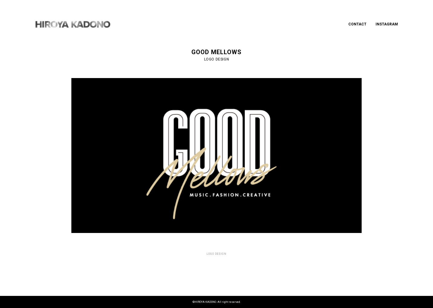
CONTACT (357, 24)
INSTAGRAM (387, 24)
